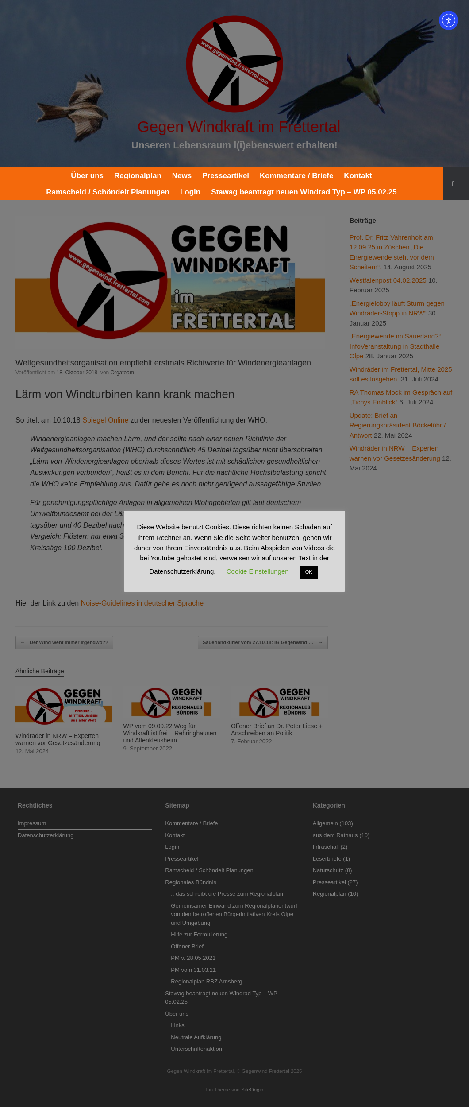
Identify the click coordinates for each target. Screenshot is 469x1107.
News (182, 175)
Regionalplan (137, 175)
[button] (456, 183)
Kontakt (358, 175)
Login (190, 192)
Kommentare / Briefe (296, 175)
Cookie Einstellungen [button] (258, 571)
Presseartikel (225, 175)
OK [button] (308, 572)
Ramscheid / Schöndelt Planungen (107, 192)
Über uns (87, 175)
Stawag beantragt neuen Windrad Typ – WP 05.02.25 (304, 192)
